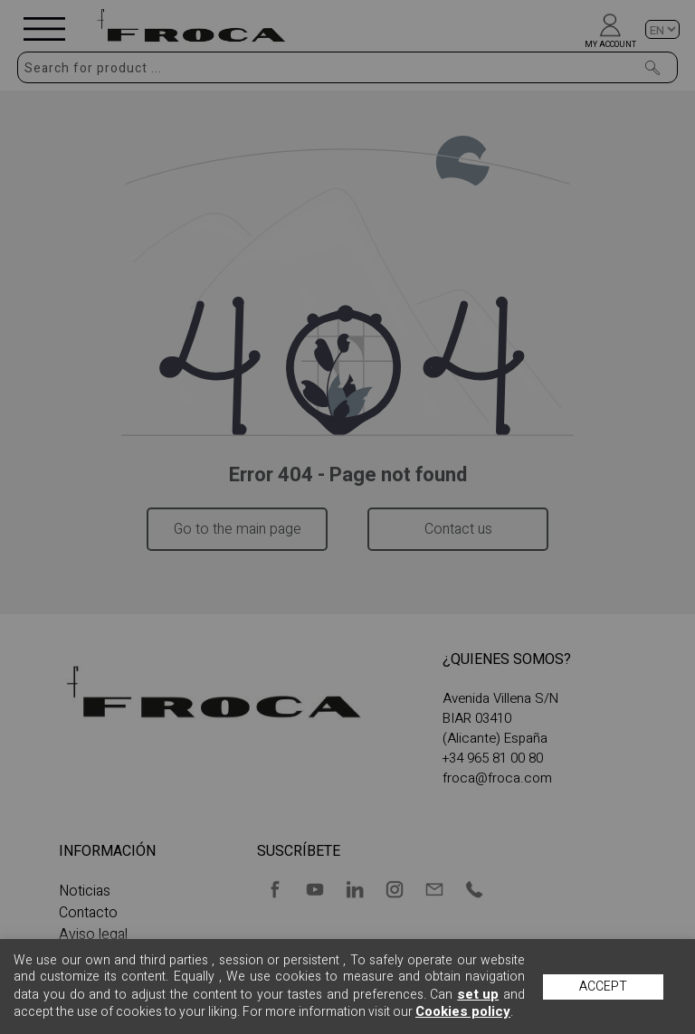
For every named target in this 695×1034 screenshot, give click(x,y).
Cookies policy (462, 1011)
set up (478, 994)
